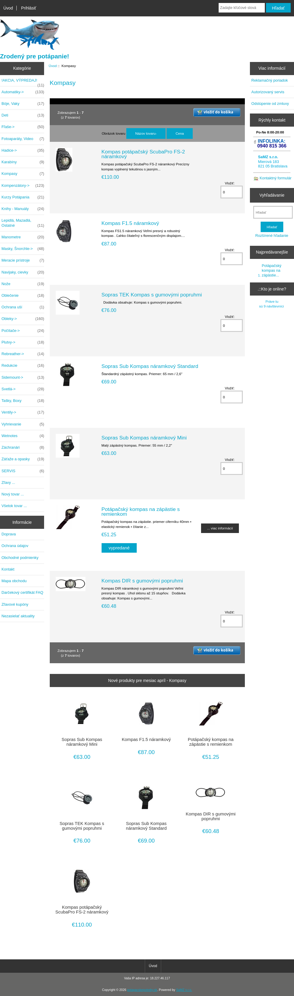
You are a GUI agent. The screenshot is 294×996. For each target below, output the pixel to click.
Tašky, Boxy (22, 400)
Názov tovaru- (146, 133)
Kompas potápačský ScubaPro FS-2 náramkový (143, 154)
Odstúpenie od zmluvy (270, 103)
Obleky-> (22, 318)
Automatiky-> (22, 92)
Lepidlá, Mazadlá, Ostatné (22, 223)
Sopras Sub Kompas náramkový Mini (144, 438)
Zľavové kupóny (14, 604)
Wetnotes (22, 435)
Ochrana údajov (14, 545)
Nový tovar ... (12, 494)
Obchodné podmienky (19, 557)
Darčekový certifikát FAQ (22, 592)
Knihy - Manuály (22, 208)
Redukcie (22, 365)
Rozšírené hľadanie (271, 235)
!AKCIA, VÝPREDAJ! (22, 82)
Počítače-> (22, 330)
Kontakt (7, 569)
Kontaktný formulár (276, 178)
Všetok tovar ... (14, 506)
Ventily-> (22, 412)
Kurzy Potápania (22, 197)
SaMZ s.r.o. (184, 990)
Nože (22, 284)
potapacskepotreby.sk (142, 990)
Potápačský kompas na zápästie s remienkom (141, 511)
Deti (22, 115)
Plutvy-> (22, 342)
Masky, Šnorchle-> (22, 248)
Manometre (22, 237)
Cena (179, 133)
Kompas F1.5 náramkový (130, 223)
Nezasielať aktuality (18, 616)
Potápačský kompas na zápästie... (271, 270)
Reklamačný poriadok (269, 80)
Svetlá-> (22, 389)
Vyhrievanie (22, 424)
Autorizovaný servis (267, 92)
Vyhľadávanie (271, 195)
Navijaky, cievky (22, 272)
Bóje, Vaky (22, 103)
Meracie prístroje (22, 260)
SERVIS (22, 471)
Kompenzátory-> (22, 185)
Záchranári (22, 447)
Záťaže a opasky (22, 459)
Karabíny (22, 162)
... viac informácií (220, 528)
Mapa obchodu (14, 581)
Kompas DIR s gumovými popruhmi (142, 581)
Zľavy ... (8, 482)
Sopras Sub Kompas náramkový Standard (150, 366)
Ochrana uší (22, 307)
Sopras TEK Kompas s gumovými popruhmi (152, 295)
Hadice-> (22, 150)
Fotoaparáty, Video (22, 138)
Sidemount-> (22, 377)
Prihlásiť (28, 8)
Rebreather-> (22, 354)
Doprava (8, 534)
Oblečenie (22, 295)
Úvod (8, 8)
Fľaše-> (22, 127)
